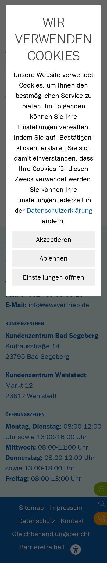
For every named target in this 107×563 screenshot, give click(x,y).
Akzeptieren (53, 239)
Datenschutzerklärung (59, 210)
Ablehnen (53, 258)
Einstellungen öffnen (53, 277)
